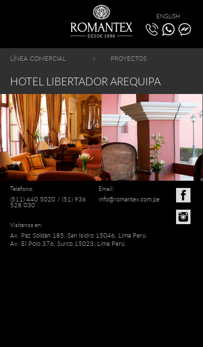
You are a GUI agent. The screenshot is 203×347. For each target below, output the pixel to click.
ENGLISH (168, 16)
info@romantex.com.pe (129, 199)
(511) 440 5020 (32, 199)
